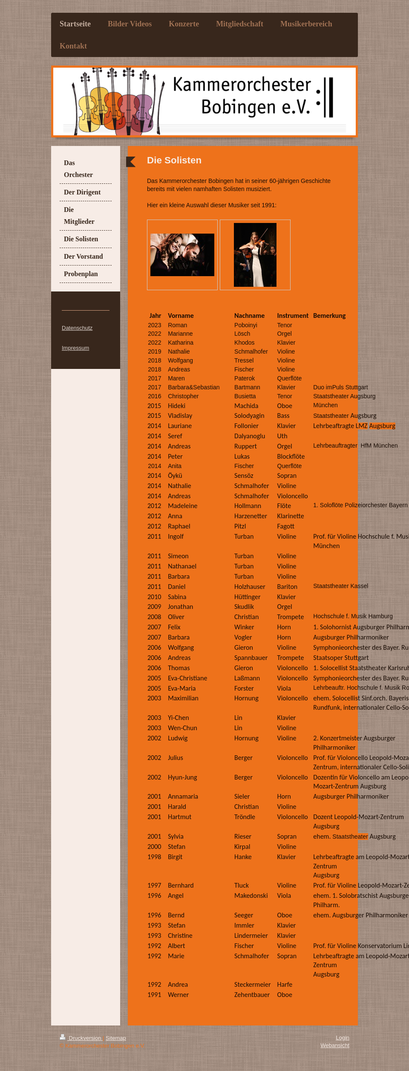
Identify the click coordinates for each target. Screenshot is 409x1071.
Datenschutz (77, 328)
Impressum (75, 348)
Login (342, 1037)
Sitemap (116, 1038)
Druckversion (81, 1038)
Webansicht (334, 1045)
